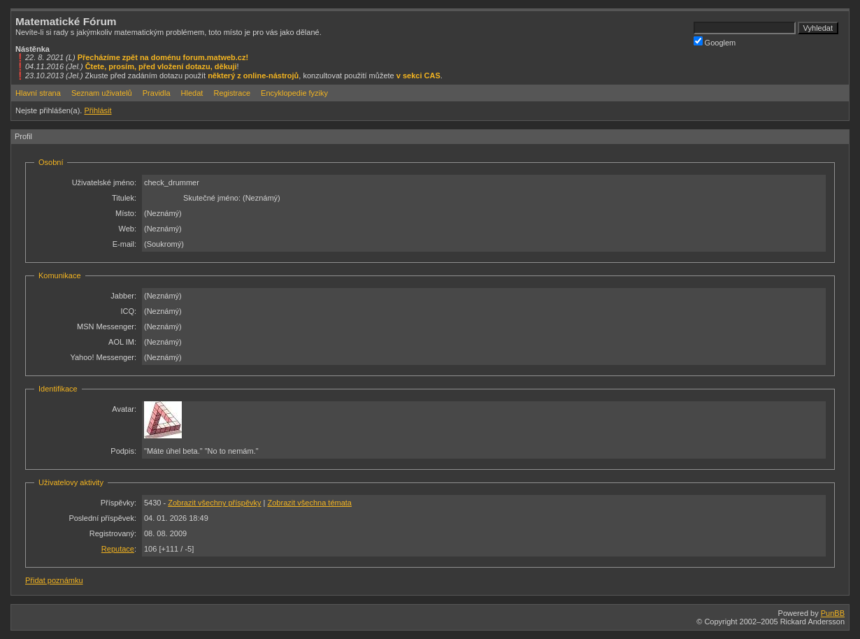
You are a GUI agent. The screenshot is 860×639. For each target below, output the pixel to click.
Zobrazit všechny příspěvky (214, 502)
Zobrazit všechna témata (310, 502)
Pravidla (157, 93)
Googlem (715, 41)
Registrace (231, 93)
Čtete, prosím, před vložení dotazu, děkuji (161, 66)
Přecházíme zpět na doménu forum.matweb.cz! (163, 57)
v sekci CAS (418, 75)
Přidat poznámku (54, 580)
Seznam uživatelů (101, 93)
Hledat (192, 93)
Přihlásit (97, 110)
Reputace (117, 549)
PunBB (833, 613)
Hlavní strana (38, 93)
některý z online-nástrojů (253, 75)
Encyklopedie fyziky (294, 93)
